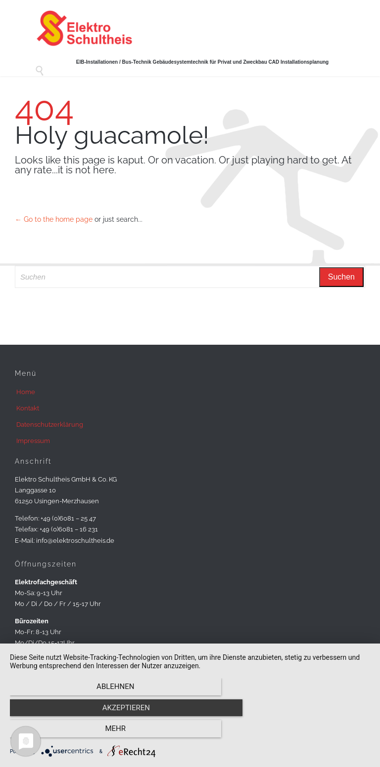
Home (25, 392)
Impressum (33, 440)
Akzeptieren (190, 732)
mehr (316, 732)
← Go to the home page (54, 219)
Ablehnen (64, 732)
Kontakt (27, 408)
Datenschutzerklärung (49, 424)
